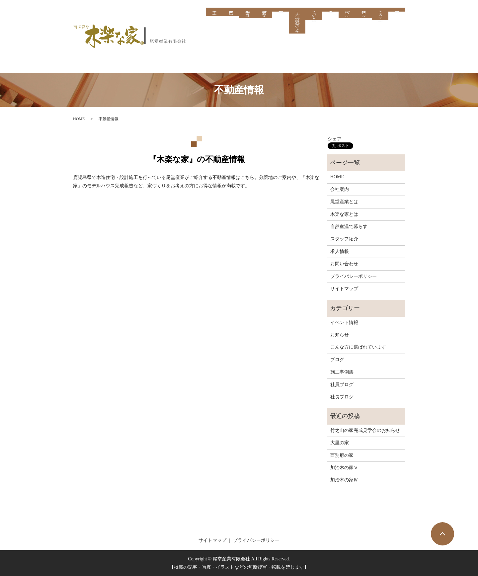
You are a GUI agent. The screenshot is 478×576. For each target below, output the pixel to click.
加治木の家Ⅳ (344, 479)
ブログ (337, 359)
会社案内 (330, 12)
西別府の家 (342, 455)
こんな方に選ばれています (296, 40)
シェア (335, 138)
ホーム (213, 19)
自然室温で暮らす (263, 22)
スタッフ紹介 (379, 24)
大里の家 (339, 442)
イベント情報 (313, 24)
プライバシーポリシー (353, 276)
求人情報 (396, 12)
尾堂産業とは (230, 19)
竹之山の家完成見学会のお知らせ (365, 430)
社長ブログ (346, 22)
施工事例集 (280, 12)
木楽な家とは (247, 22)
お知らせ (339, 334)
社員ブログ (363, 22)
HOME (79, 119)
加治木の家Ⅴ (344, 467)
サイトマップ (344, 288)
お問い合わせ (344, 263)
